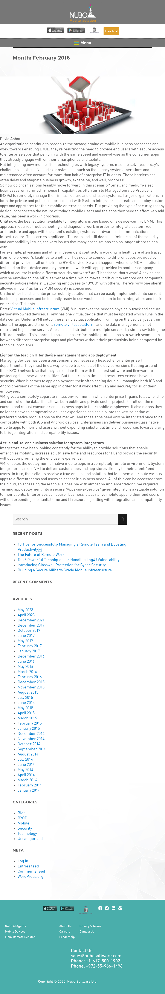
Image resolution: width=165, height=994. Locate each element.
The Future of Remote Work (41, 555)
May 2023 (25, 610)
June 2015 (26, 703)
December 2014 (31, 734)
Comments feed (31, 871)
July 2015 (25, 698)
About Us (65, 926)
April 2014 (26, 775)
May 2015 (25, 708)
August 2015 (28, 692)
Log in (23, 861)
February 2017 (30, 646)
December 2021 (31, 620)
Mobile (23, 823)
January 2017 (29, 651)
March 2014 (27, 780)
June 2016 (26, 662)
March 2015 (27, 718)
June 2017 (26, 636)
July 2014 (25, 760)
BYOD (22, 818)
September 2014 (32, 749)
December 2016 (31, 656)
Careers (64, 931)
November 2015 (31, 687)
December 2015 (31, 682)
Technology (27, 834)
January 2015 (29, 729)
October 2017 (29, 631)
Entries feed (28, 866)
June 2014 (26, 765)
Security (25, 828)
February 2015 (30, 723)
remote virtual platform (74, 325)
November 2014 (31, 739)
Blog (22, 813)
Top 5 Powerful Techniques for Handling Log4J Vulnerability (68, 560)
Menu (82, 42)
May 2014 (25, 770)
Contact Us (86, 931)
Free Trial (111, 31)
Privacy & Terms (90, 926)
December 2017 (31, 625)
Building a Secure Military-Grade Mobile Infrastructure (65, 570)
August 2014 (28, 754)
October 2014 (29, 744)
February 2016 (30, 677)
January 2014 (29, 790)
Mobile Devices (15, 931)
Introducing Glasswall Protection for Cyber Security (62, 565)
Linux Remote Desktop (20, 937)
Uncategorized (30, 839)
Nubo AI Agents (15, 926)
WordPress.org (30, 877)
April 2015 (26, 713)
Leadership (67, 937)
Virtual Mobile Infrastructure (35, 309)
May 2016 (25, 667)
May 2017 (25, 641)
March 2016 (27, 672)
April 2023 (26, 615)
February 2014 (30, 785)
